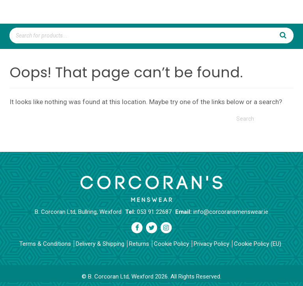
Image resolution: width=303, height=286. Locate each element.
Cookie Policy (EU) (257, 243)
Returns (139, 243)
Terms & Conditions (45, 243)
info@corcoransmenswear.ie (230, 211)
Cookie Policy (171, 243)
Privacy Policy (211, 243)
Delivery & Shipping (100, 243)
